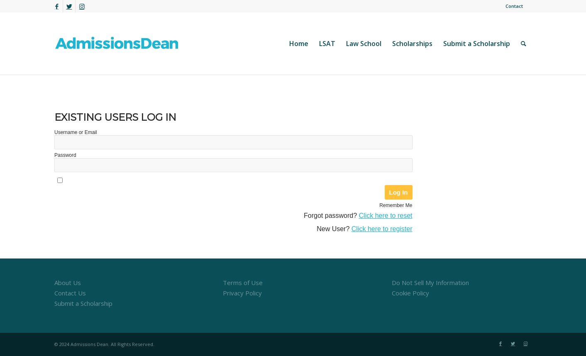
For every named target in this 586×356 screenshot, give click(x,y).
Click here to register (382, 228)
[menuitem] (512, 6)
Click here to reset (386, 215)
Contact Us (70, 293)
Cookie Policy (410, 293)
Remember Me (395, 205)
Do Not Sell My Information (430, 282)
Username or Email (75, 132)
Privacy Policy (242, 293)
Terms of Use (243, 282)
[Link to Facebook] (57, 6)
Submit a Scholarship (83, 303)
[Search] (523, 43)
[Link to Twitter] (69, 6)
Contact (514, 6)
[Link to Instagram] (82, 6)
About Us (67, 282)
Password (65, 155)
